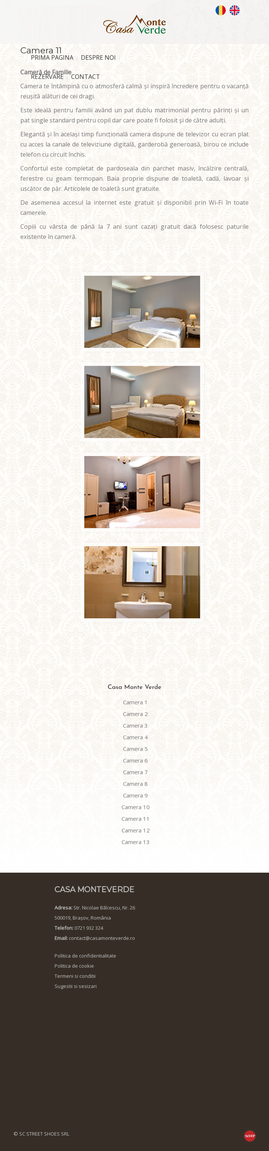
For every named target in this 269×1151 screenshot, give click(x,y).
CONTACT (85, 77)
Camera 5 (135, 748)
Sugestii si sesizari (76, 986)
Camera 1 (135, 702)
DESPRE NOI (98, 57)
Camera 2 (135, 713)
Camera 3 (135, 725)
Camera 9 (135, 795)
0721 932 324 (88, 927)
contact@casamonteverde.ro (102, 938)
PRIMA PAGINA (52, 57)
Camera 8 (135, 783)
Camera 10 (136, 807)
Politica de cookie (74, 965)
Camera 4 (135, 737)
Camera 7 (135, 772)
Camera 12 (136, 830)
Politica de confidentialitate (85, 955)
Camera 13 (136, 842)
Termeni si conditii (75, 976)
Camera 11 (136, 818)
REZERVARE (47, 77)
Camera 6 (135, 760)
